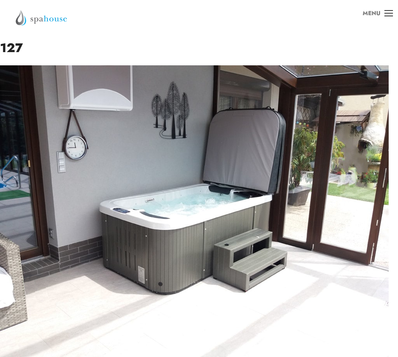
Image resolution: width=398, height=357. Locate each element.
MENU (374, 19)
